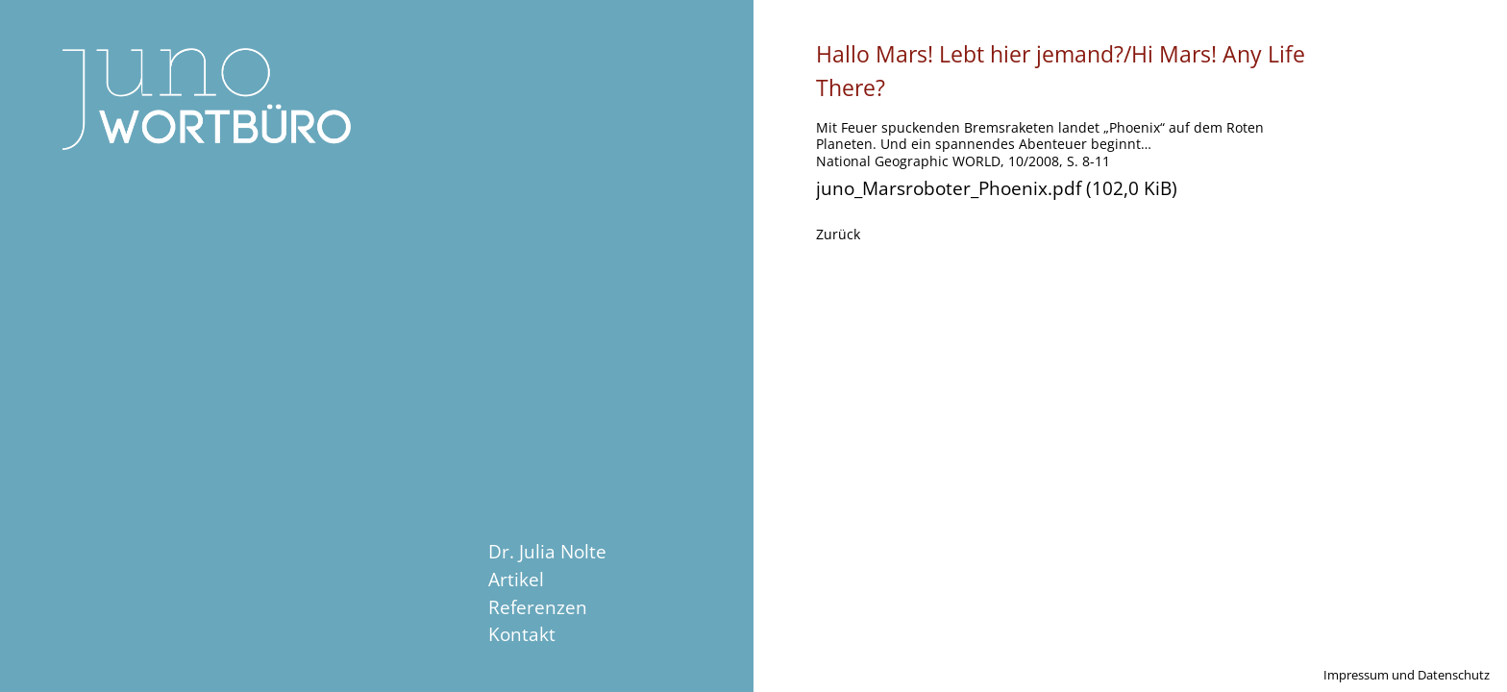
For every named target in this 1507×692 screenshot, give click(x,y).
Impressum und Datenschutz (1406, 674)
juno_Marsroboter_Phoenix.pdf (996, 188)
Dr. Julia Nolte (547, 551)
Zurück (838, 234)
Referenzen (537, 607)
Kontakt (522, 634)
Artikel (516, 579)
